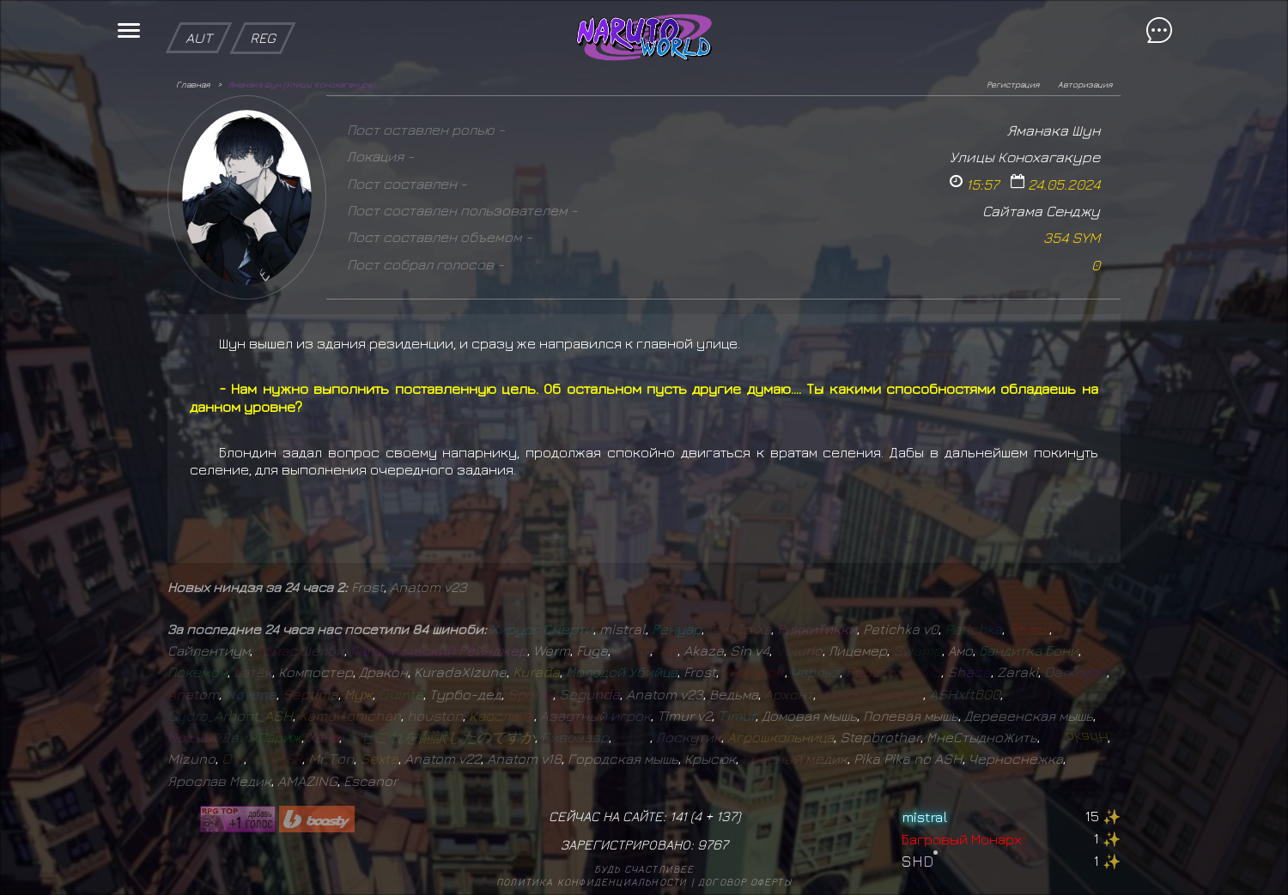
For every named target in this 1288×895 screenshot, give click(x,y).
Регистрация (1013, 84)
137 (726, 816)
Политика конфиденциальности (591, 881)
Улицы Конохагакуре (1025, 157)
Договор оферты (745, 881)
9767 (712, 844)
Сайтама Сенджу (1041, 211)
